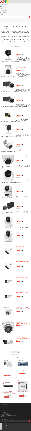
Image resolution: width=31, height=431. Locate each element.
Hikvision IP (5, 41)
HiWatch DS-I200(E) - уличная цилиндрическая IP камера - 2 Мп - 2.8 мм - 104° (23, 338)
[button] (15, 20)
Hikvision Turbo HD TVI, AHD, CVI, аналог (9, 39)
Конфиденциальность (4, 408)
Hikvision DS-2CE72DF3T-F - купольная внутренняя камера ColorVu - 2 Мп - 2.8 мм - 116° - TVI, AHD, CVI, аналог (23, 308)
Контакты (1, 14)
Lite (1, 34)
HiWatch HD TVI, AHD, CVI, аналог (22, 39)
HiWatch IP (13, 42)
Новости (1, 8)
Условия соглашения (4, 409)
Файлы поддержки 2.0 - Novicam (5, 406)
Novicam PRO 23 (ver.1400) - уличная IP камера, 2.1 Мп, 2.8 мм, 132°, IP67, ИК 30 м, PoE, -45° (22, 278)
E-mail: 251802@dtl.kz (4, 416)
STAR (11, 32)
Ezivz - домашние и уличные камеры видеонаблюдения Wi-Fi (18, 41)
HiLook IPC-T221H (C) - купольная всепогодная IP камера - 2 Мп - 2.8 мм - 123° (23, 323)
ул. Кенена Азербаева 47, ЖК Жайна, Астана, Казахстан (8, 415)
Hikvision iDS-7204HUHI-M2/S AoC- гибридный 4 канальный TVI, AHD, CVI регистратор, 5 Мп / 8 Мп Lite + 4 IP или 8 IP (23, 393)
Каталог (2, 6)
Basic (11, 36)
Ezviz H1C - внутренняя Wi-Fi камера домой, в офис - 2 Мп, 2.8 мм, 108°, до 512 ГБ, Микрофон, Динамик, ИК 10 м (23, 126)
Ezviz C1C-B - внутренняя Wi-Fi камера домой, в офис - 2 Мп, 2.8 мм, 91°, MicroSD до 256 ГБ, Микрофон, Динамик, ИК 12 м (23, 50)
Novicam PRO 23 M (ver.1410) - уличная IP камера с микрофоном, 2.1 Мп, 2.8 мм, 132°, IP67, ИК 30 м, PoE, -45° (23, 293)
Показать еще (15, 352)
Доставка (2, 407)
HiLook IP (17, 42)
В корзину (18, 54)
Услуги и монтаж (3, 12)
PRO (18, 36)
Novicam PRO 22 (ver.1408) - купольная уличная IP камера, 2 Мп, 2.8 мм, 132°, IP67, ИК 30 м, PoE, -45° (23, 247)
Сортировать (13, 46)
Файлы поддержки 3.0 (3, 10)
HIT (16, 31)
